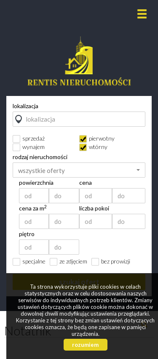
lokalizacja (25, 106)
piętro (27, 234)
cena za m (33, 208)
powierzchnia (36, 182)
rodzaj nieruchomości (40, 157)
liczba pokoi (94, 208)
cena (85, 182)
